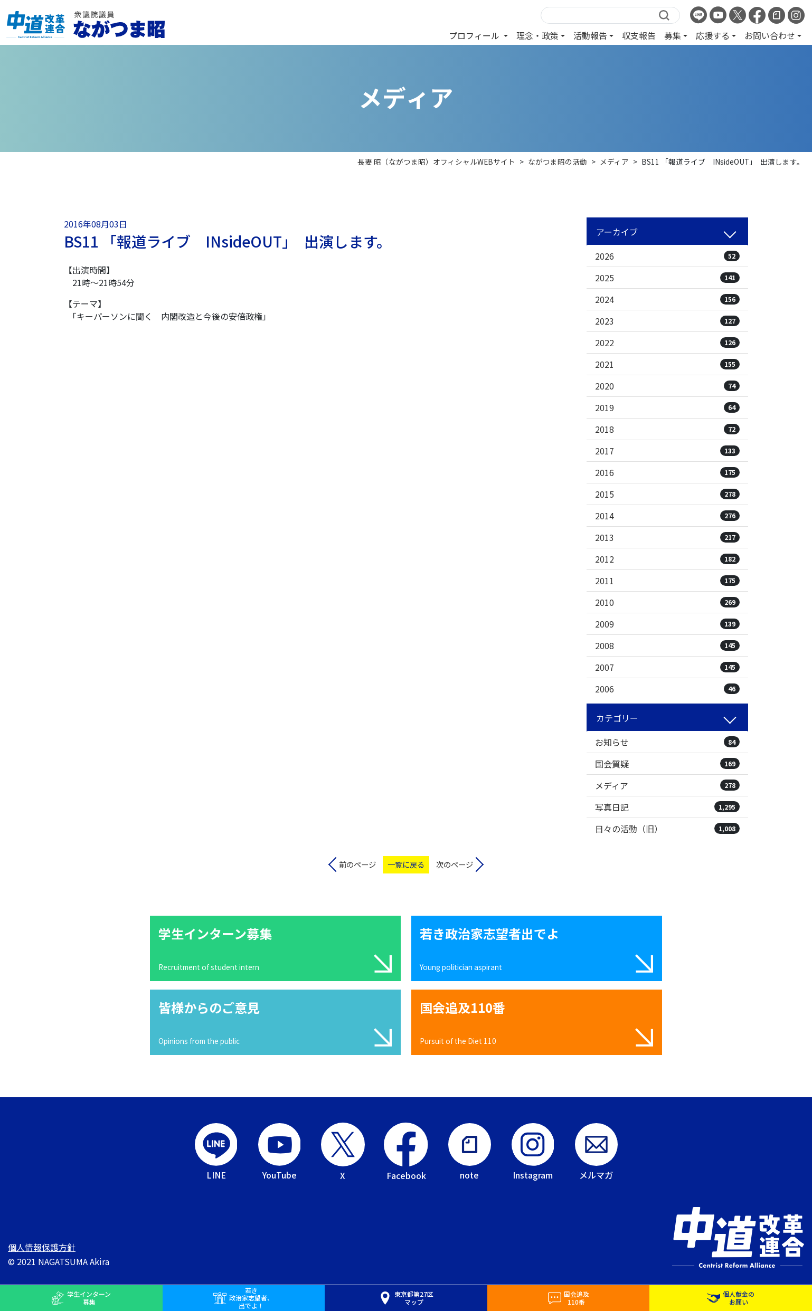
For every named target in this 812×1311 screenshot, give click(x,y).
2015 (667, 494)
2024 (667, 299)
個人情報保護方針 (41, 1247)
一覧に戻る (406, 864)
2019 (667, 407)
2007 (667, 667)
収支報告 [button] (639, 35)
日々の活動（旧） (667, 828)
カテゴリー (617, 717)
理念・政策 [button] (537, 35)
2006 (667, 688)
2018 (667, 429)
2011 (667, 580)
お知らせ (667, 742)
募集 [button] (672, 35)
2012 (667, 559)
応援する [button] (713, 35)
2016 (667, 472)
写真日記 (667, 807)
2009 (667, 624)
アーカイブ (617, 231)
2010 (667, 602)
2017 (667, 450)
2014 (667, 515)
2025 (667, 277)
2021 (667, 364)
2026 (667, 256)
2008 (667, 645)
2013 (667, 537)
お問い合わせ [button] (769, 35)
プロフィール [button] (475, 35)
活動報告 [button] (590, 35)
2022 (667, 342)
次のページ (454, 864)
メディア (667, 785)
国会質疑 (667, 763)
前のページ (357, 864)
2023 (667, 321)
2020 (667, 385)
